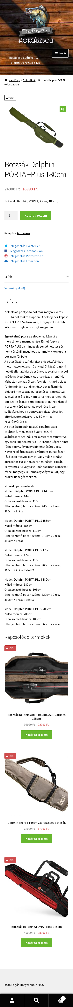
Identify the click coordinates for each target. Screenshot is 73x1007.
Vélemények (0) (14, 288)
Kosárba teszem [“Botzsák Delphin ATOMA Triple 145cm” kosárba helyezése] (37, 943)
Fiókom (12, 1000)
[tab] (36, 277)
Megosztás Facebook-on (26, 251)
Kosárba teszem (36, 215)
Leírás (8, 277)
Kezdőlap (14, 80)
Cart (57, 997)
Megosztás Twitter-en (25, 246)
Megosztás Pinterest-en (27, 256)
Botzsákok (29, 80)
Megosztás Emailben (25, 261)
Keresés (36, 1000)
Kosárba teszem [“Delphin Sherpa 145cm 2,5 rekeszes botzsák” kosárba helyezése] (37, 839)
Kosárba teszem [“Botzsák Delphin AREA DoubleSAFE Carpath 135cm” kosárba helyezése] (37, 735)
